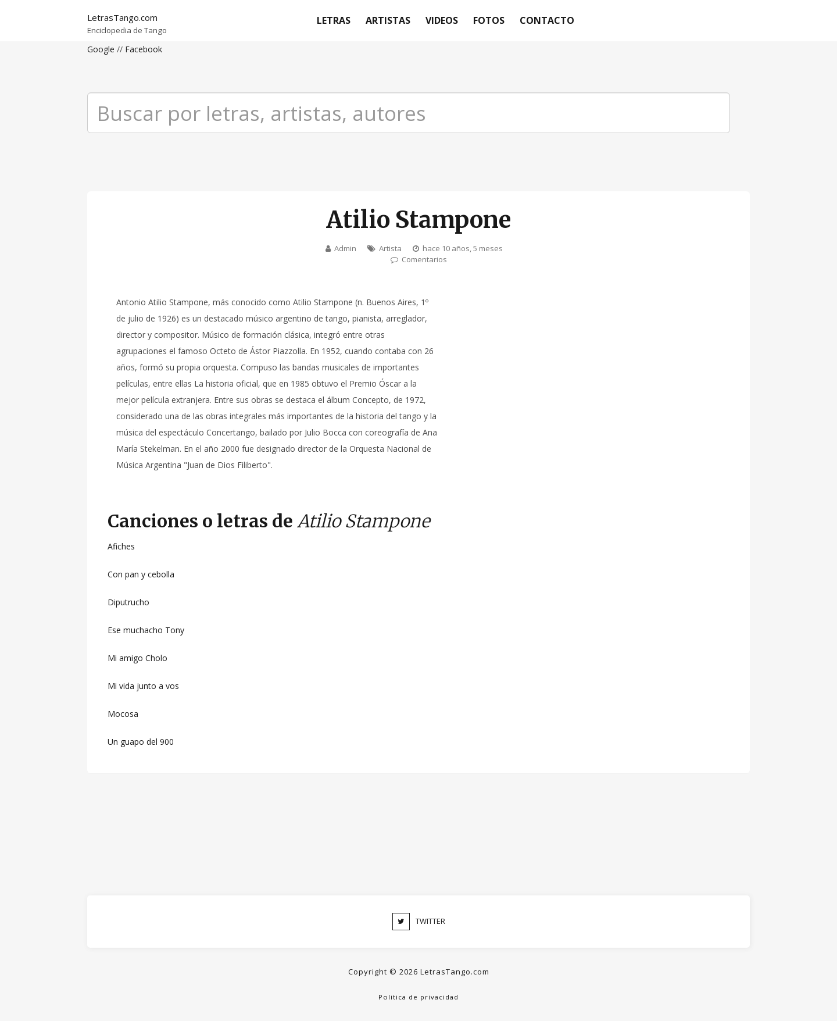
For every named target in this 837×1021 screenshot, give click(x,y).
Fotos (489, 20)
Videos (441, 20)
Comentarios (424, 259)
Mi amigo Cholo (137, 657)
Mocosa (123, 713)
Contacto (547, 20)
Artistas (388, 20)
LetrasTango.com (122, 17)
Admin (345, 248)
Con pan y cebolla (141, 574)
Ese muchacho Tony (146, 630)
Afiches (121, 546)
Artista (390, 248)
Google (101, 49)
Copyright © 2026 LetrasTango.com (418, 971)
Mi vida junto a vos (143, 685)
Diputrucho (128, 602)
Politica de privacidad (418, 997)
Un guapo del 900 (141, 741)
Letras (333, 20)
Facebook (143, 49)
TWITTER (418, 921)
